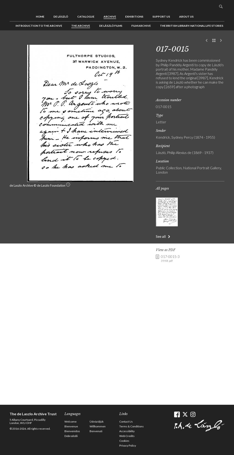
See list (213, 40)
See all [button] (161, 236)
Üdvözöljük (97, 421)
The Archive (80, 25)
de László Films (110, 25)
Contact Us (126, 421)
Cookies (124, 440)
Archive (110, 16)
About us (186, 16)
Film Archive (141, 25)
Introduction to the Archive (39, 25)
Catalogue (85, 16)
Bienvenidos (72, 431)
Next (221, 40)
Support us (161, 16)
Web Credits (127, 436)
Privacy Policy (127, 445)
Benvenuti (96, 431)
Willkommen (98, 426)
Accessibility (127, 431)
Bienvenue (71, 426)
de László (60, 16)
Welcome (70, 421)
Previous (206, 40)
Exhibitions (134, 16)
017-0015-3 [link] (170, 258)
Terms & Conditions (131, 426)
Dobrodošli (71, 436)
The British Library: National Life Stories (191, 25)
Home (40, 16)
